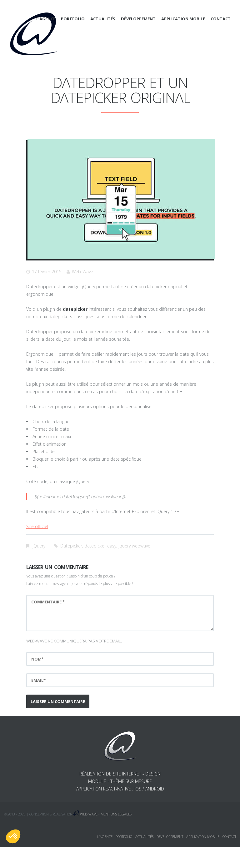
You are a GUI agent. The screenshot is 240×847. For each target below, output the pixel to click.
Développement (138, 19)
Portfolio (73, 19)
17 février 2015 (47, 272)
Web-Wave (82, 272)
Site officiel (37, 526)
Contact (221, 19)
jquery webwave (134, 546)
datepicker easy (100, 546)
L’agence (45, 19)
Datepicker (71, 546)
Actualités (102, 19)
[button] (13, 836)
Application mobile (183, 19)
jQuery (38, 546)
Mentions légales (116, 814)
